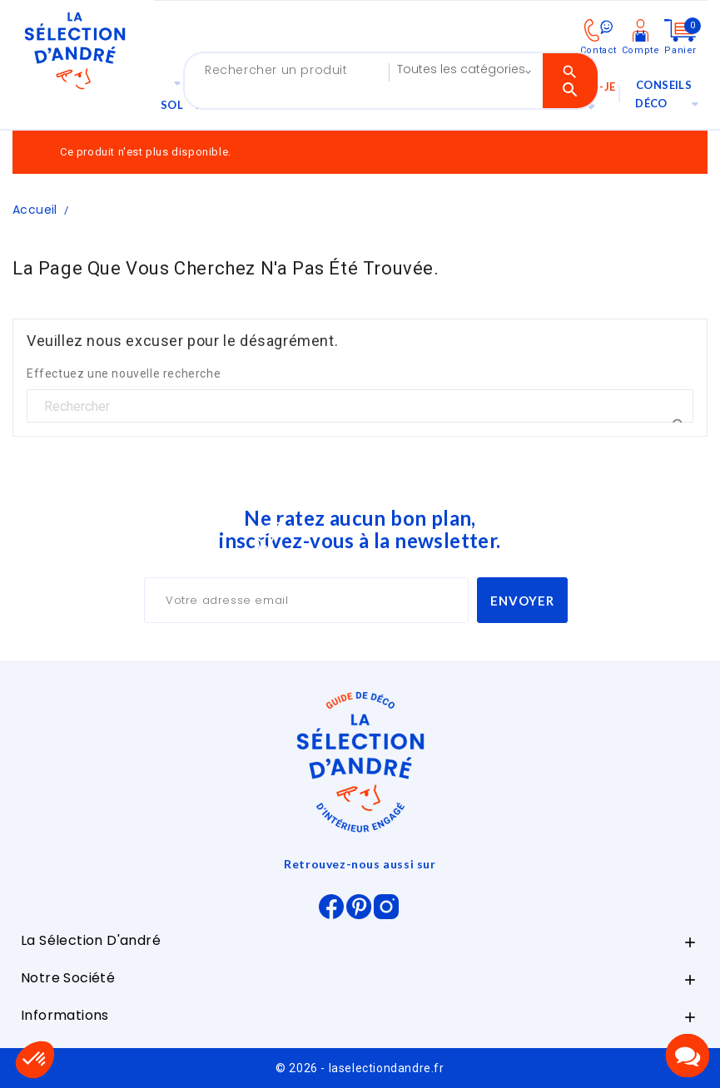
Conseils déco (671, 97)
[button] (35, 1060)
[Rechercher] (360, 406)
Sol (175, 92)
